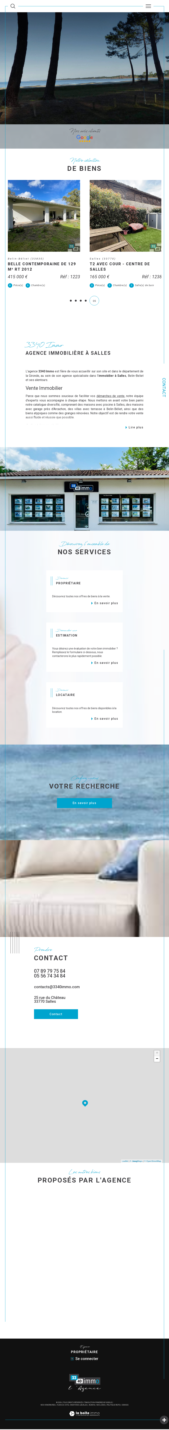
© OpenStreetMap (152, 1162)
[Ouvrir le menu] (148, 6)
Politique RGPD (113, 1406)
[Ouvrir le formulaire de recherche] (12, 6)
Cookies (125, 1406)
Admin (92, 1406)
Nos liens (100, 1406)
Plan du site (63, 1406)
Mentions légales (78, 1406)
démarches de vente (111, 397)
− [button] (157, 1060)
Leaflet (125, 1162)
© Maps (136, 1162)
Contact (164, 387)
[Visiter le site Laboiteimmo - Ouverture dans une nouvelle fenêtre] (84, 1418)
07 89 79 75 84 (49, 972)
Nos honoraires (48, 1406)
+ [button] (157, 1054)
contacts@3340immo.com (57, 987)
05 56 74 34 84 (49, 976)
